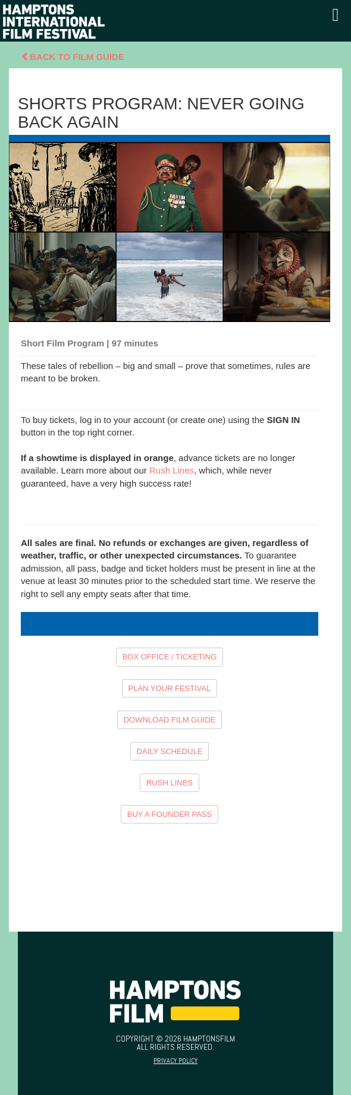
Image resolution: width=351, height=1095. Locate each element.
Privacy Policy (175, 1060)
